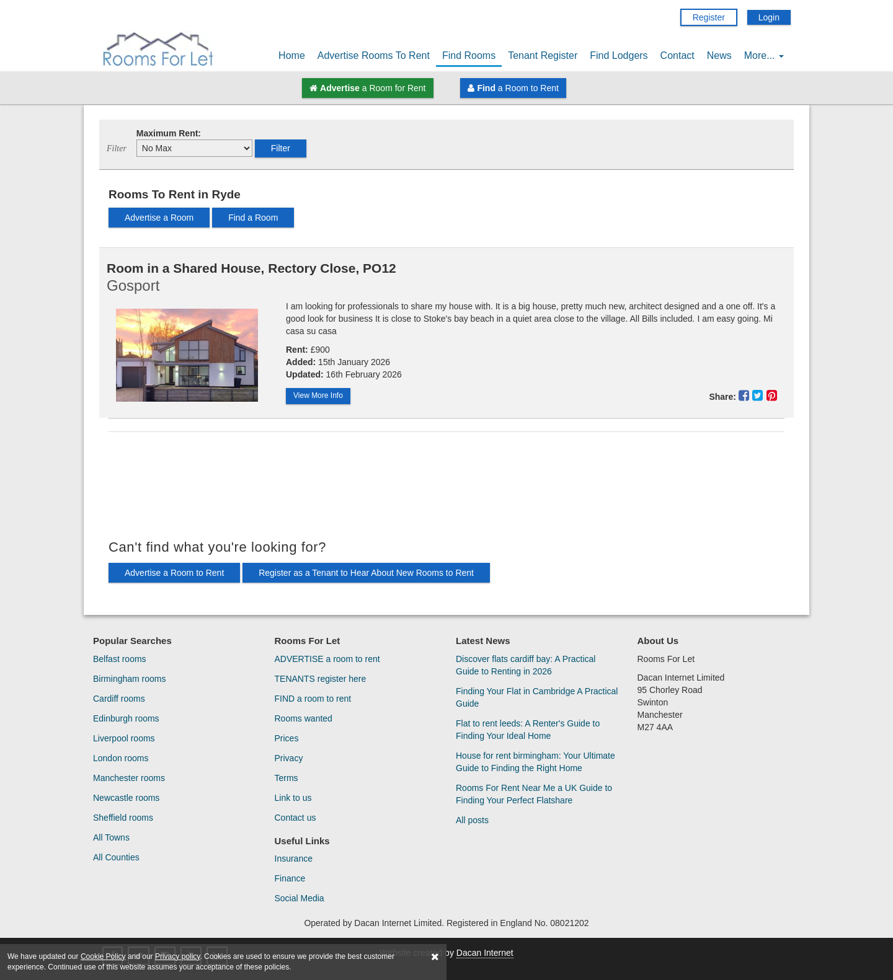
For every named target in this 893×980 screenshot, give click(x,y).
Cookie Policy (103, 956)
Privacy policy (177, 956)
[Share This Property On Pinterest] (771, 395)
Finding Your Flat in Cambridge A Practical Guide (537, 697)
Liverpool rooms (124, 738)
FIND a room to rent (313, 699)
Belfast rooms (119, 659)
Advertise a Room (159, 218)
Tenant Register (542, 55)
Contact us (295, 818)
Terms (286, 778)
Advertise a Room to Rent (174, 573)
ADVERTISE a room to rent (327, 659)
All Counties (116, 857)
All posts (472, 820)
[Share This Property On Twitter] (759, 395)
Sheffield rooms (123, 818)
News (719, 55)
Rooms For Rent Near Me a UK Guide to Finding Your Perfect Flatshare (534, 794)
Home (291, 55)
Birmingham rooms (129, 679)
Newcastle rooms (126, 798)
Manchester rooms (129, 778)
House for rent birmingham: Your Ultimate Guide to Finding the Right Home (535, 762)
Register (709, 17)
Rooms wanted (303, 718)
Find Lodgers (618, 55)
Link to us (293, 798)
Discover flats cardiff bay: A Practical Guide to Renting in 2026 (525, 665)
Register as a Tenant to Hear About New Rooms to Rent (366, 573)
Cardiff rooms (119, 699)
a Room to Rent (513, 88)
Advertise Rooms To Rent (374, 55)
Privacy (289, 758)
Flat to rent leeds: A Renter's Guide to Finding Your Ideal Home (528, 729)
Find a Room (253, 218)
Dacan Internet (484, 953)
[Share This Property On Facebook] (746, 395)
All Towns (111, 837)
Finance (290, 878)
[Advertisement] (446, 485)
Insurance (294, 858)
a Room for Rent (367, 88)
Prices (287, 738)
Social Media (299, 898)
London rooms (121, 758)
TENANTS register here (321, 679)
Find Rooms (468, 55)
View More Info (318, 395)
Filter (280, 148)
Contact (677, 55)
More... (764, 55)
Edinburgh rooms (126, 718)
